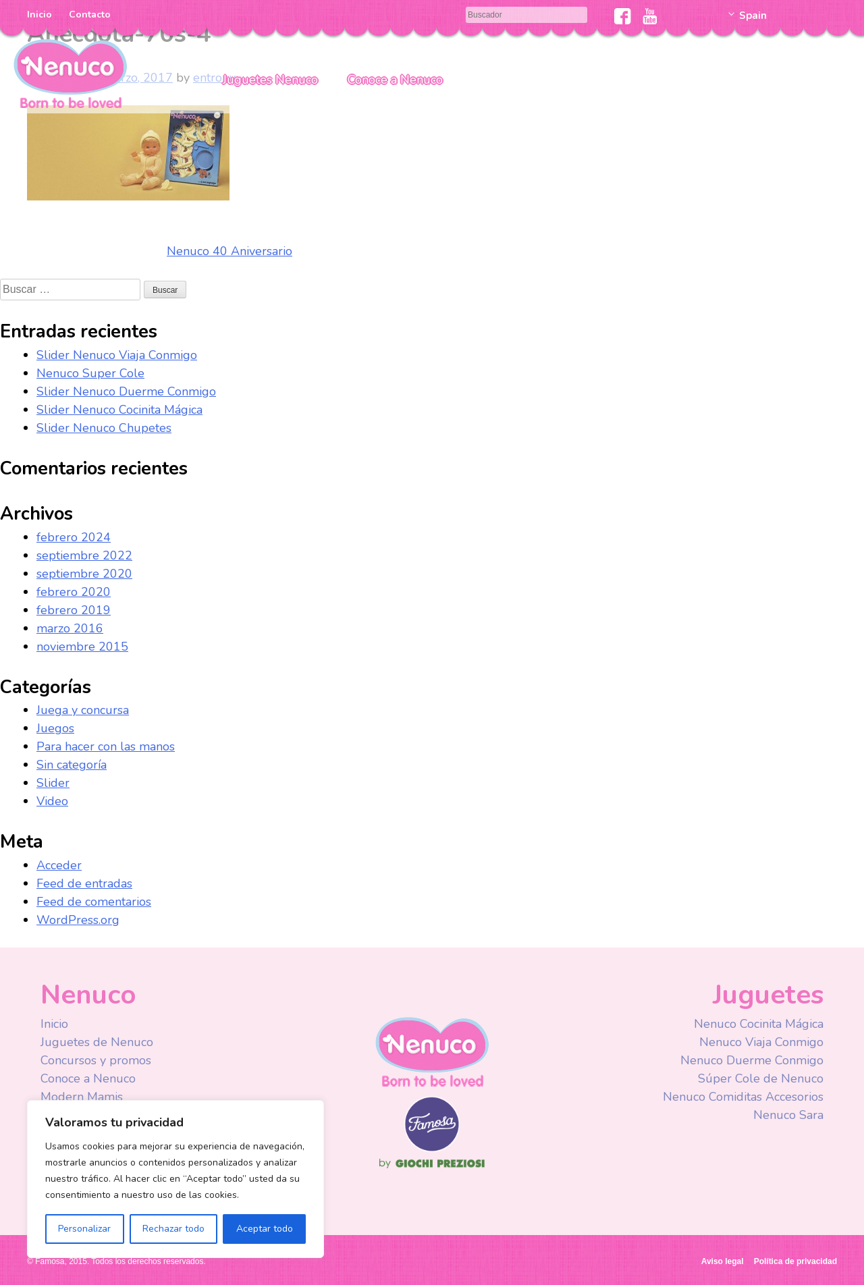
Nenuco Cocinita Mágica (759, 1024)
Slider (53, 783)
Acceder (59, 865)
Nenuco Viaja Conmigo (761, 1042)
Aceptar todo (264, 1228)
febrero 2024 (73, 537)
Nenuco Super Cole (90, 373)
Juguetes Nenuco (270, 80)
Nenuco (70, 72)
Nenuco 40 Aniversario (229, 251)
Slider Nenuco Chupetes (103, 428)
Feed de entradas (84, 883)
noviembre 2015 (82, 646)
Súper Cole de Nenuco (761, 1078)
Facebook (622, 16)
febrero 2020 (73, 592)
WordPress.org (77, 920)
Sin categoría (71, 765)
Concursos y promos (95, 1060)
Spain (753, 15)
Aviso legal (722, 1261)
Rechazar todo (173, 1228)
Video (52, 801)
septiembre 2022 (84, 555)
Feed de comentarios (93, 902)
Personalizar (84, 1228)
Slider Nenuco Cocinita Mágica (119, 410)
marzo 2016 (69, 628)
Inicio (39, 14)
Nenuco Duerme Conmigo (752, 1060)
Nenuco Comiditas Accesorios (743, 1097)
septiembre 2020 (84, 574)
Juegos (55, 728)
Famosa (432, 1148)
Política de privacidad (795, 1261)
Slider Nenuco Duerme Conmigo (126, 391)
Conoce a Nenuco (395, 80)
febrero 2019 (73, 610)
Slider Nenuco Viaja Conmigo (116, 355)
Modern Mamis (81, 1097)
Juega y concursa (82, 710)
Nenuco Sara (788, 1115)
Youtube (649, 16)
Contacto (90, 14)
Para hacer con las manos (105, 746)
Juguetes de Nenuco (96, 1042)
